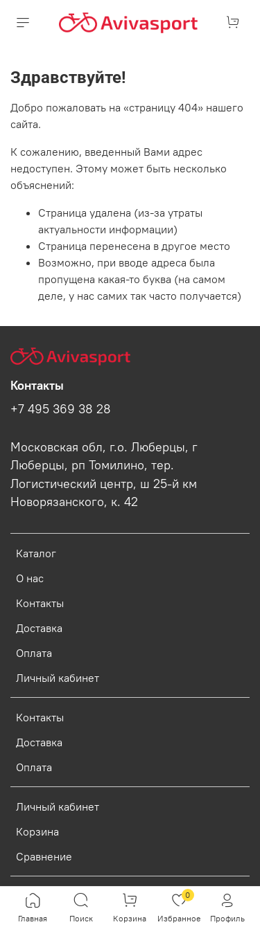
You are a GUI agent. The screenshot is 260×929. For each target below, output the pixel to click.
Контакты (40, 603)
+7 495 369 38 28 (60, 409)
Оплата (34, 653)
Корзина (37, 831)
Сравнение (44, 856)
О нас (30, 578)
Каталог (36, 553)
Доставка (39, 628)
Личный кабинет (57, 678)
